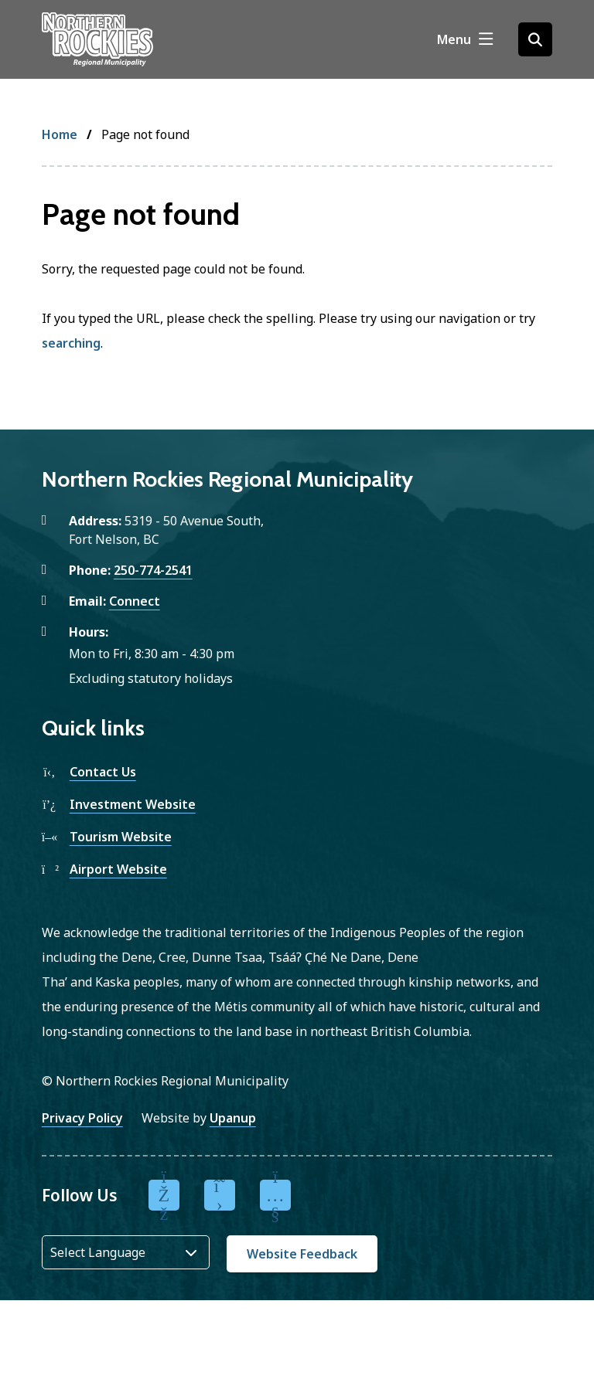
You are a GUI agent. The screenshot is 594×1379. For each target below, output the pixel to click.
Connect (134, 601)
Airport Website (118, 869)
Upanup (233, 1117)
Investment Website (133, 804)
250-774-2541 (153, 570)
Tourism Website (121, 836)
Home (59, 134)
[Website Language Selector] (126, 1252)
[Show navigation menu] (465, 39)
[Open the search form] (535, 39)
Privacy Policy (82, 1117)
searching (71, 343)
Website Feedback (302, 1253)
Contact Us (103, 771)
